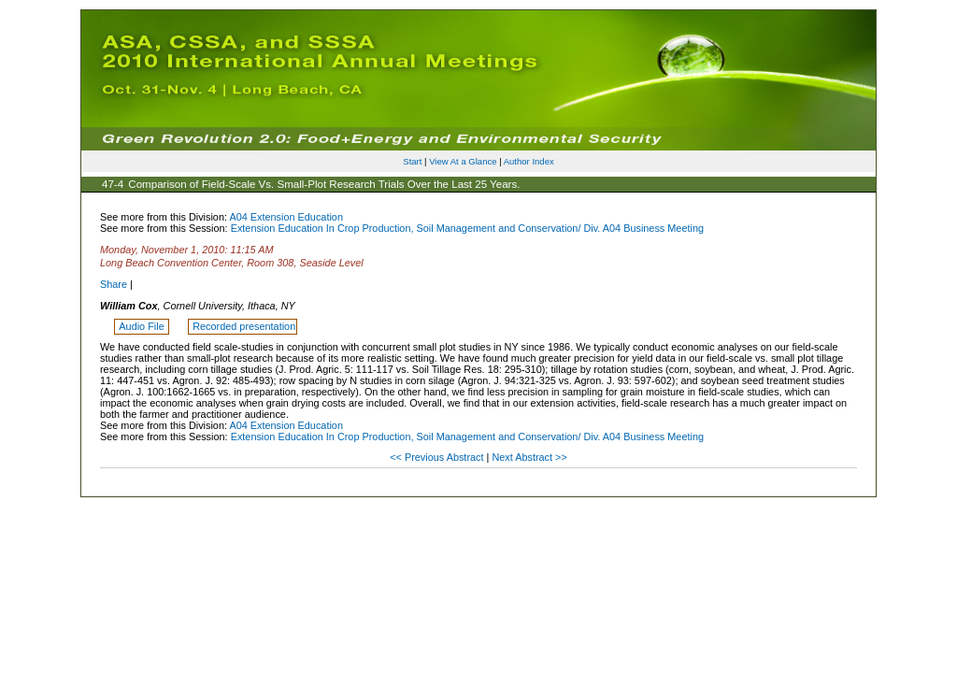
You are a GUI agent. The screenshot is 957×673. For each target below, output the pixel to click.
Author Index (529, 161)
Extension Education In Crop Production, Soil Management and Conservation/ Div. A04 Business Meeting (467, 228)
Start (412, 161)
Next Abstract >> (529, 457)
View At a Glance (462, 161)
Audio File (142, 326)
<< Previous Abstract (438, 457)
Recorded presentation (244, 326)
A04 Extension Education (286, 216)
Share (113, 284)
